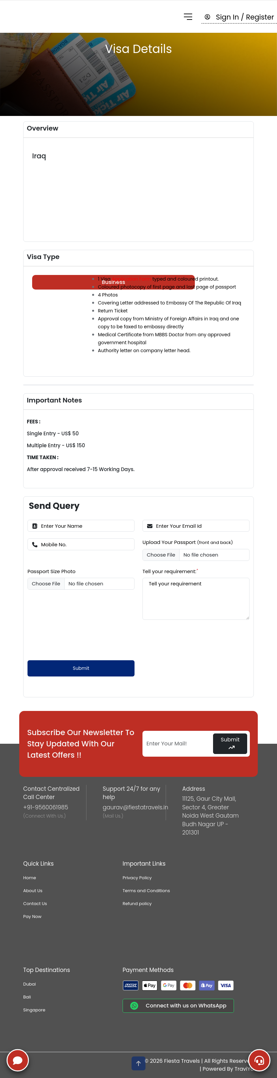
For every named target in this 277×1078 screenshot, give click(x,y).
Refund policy (137, 903)
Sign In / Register (239, 17)
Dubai (29, 984)
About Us (32, 891)
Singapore (34, 1010)
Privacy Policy (137, 878)
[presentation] (78, 639)
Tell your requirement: (170, 571)
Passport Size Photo (52, 571)
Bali (27, 997)
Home (29, 878)
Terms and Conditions (146, 891)
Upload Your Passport (187, 542)
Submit (81, 668)
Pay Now (32, 916)
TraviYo (244, 1069)
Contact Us (35, 903)
